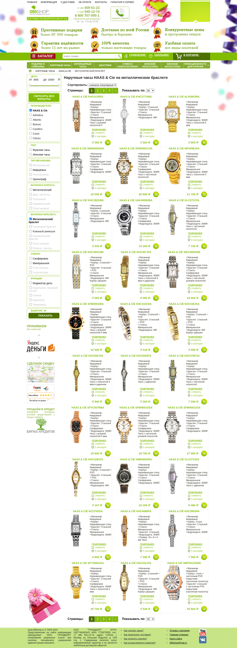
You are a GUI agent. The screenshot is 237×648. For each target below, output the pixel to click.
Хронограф (39, 179)
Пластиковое (40, 267)
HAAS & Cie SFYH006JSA (88, 563)
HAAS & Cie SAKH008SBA (136, 200)
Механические (41, 165)
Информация (49, 2)
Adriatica (38, 115)
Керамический (41, 203)
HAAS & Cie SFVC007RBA (88, 407)
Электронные (41, 174)
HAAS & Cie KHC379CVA (184, 355)
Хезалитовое (40, 272)
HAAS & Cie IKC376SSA (88, 511)
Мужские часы (41, 149)
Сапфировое (40, 258)
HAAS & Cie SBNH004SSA (87, 148)
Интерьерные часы (82, 65)
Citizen (37, 138)
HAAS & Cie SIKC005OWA (184, 252)
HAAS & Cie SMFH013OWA (184, 563)
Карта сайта (176, 638)
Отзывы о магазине (180, 630)
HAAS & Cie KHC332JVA (136, 563)
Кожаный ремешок (44, 231)
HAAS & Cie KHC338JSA (184, 303)
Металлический (42, 189)
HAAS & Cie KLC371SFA (184, 459)
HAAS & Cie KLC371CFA (184, 200)
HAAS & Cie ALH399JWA (184, 96)
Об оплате (85, 2)
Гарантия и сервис (122, 2)
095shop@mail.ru (178, 643)
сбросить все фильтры (44, 98)
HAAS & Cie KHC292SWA (88, 200)
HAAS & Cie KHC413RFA (87, 96)
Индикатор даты (42, 283)
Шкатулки (105, 65)
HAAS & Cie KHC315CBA (136, 303)
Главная (32, 2)
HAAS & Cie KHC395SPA (184, 511)
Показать (45, 315)
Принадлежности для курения (195, 65)
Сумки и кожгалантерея (128, 65)
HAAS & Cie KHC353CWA (88, 252)
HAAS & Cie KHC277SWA (136, 96)
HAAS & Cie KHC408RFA (136, 511)
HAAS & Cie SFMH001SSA (184, 407)
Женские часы (41, 154)
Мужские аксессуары (150, 65)
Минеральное (41, 263)
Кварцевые (39, 169)
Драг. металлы (41, 194)
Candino (37, 129)
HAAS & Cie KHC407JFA (136, 252)
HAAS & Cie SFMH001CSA (136, 148)
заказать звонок (120, 14)
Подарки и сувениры (38, 65)
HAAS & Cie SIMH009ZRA (136, 459)
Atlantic (37, 119)
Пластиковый (41, 208)
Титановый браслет (44, 226)
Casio (36, 133)
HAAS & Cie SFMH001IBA (88, 303)
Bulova (37, 124)
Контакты (101, 2)
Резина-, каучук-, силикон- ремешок (41, 250)
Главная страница (179, 634)
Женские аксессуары (172, 65)
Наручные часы (60, 65)
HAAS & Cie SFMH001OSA (135, 407)
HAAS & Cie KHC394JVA (88, 355)
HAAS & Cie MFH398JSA (184, 148)
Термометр (39, 304)
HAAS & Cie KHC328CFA (87, 459)
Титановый (39, 199)
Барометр (39, 300)
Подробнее (99, 129)
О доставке (68, 2)
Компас (37, 295)
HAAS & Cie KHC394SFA (136, 355)
